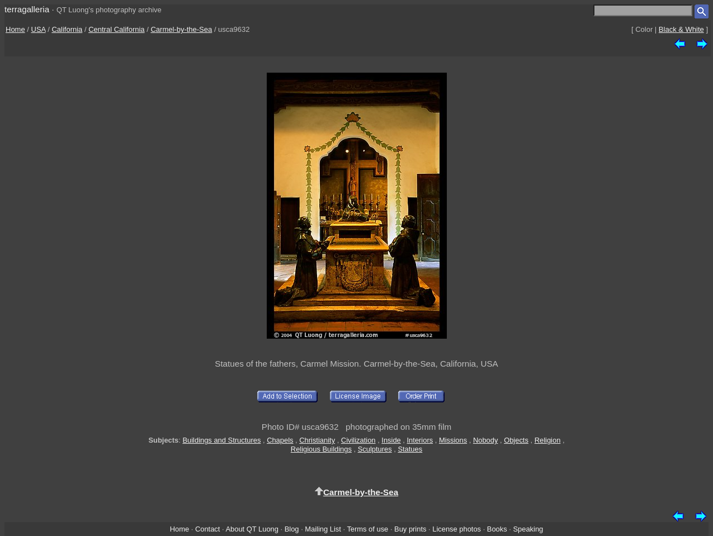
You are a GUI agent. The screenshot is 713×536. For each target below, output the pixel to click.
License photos (456, 529)
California (66, 29)
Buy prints (410, 529)
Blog (292, 529)
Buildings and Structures (221, 440)
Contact (207, 529)
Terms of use (367, 529)
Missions (453, 440)
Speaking (528, 529)
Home (15, 29)
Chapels (280, 440)
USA (38, 29)
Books (497, 529)
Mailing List (323, 529)
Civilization (358, 440)
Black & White (681, 29)
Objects (516, 440)
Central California (116, 29)
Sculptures (375, 449)
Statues (410, 449)
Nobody (485, 440)
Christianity (317, 440)
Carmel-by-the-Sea (181, 29)
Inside (390, 440)
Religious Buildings (321, 449)
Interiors (420, 440)
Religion (548, 440)
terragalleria (26, 9)
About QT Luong (251, 529)
